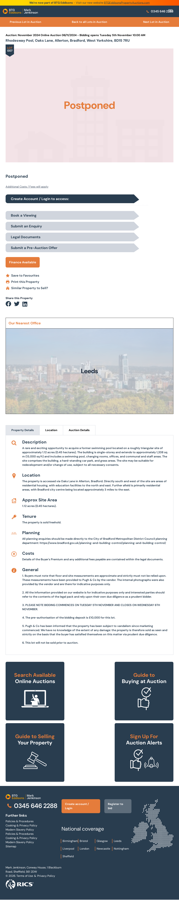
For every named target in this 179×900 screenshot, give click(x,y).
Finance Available (22, 262)
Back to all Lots (89, 22)
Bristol (84, 841)
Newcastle (103, 848)
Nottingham (121, 848)
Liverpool (68, 848)
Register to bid (115, 806)
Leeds (117, 841)
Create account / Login (77, 806)
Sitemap (11, 846)
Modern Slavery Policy (20, 829)
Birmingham (70, 841)
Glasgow (102, 841)
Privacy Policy (46, 876)
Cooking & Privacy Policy (21, 825)
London (84, 848)
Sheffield (68, 856)
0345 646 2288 (159, 11)
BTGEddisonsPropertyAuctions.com (127, 3)
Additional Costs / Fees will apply (27, 187)
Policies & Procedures (20, 821)
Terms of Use (24, 876)
